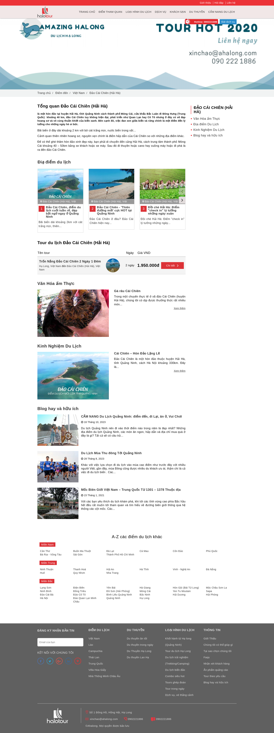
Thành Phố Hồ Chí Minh (120, 554)
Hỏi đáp (218, 2)
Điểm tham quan (110, 11)
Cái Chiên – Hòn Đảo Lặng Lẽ (137, 353)
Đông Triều (79, 591)
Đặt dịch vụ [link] (228, 21)
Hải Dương (179, 594)
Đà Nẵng (211, 569)
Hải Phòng (212, 594)
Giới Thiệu (210, 638)
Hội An (110, 569)
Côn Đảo (178, 551)
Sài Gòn (77, 554)
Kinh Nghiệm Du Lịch (59, 346)
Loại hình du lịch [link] (138, 11)
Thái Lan (94, 657)
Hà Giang (145, 587)
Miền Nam (47, 544)
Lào (91, 644)
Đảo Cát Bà (46, 594)
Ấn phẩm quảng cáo (216, 669)
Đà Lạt (110, 551)
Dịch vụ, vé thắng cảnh (179, 694)
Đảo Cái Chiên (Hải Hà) (56, 201)
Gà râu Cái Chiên (127, 291)
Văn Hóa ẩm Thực (55, 283)
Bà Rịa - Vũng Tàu (51, 554)
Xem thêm (180, 308)
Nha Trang (112, 572)
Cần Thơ (45, 551)
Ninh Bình (45, 591)
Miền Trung (48, 562)
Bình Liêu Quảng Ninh (119, 594)
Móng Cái (145, 591)
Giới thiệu (205, 2)
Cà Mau (144, 551)
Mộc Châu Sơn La (216, 587)
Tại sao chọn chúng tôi (218, 651)
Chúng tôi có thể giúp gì (218, 644)
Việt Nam (56, 266)
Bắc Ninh (145, 594)
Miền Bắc (47, 581)
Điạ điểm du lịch (54, 162)
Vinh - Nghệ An (181, 569)
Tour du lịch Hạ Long (178, 651)
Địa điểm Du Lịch (206, 124)
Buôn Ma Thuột (82, 551)
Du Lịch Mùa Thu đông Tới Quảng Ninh (111, 453)
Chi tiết (172, 265)
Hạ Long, (44, 266)
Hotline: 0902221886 (205, 22)
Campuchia (95, 651)
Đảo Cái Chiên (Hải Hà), (81, 266)
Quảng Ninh (113, 598)
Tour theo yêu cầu (215, 676)
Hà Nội (44, 598)
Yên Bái (111, 587)
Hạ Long (144, 598)
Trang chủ (87, 11)
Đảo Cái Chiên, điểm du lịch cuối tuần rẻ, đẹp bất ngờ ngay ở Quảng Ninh (63, 212)
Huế (42, 572)
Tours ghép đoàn (175, 682)
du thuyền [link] (197, 11)
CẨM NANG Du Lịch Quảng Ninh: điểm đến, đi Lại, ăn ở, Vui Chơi (131, 416)
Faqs (207, 657)
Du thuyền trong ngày (140, 644)
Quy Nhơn (79, 572)
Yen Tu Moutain (182, 591)
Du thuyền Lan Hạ (138, 657)
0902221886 (135, 718)
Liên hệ (231, 2)
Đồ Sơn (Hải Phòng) (118, 591)
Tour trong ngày (174, 688)
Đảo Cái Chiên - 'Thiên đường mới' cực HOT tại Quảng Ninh (114, 210)
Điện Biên (79, 587)
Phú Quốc (212, 551)
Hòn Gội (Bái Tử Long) (186, 587)
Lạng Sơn (45, 587)
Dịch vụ (160, 11)
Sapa (209, 591)
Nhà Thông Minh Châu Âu (104, 676)
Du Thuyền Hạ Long (139, 651)
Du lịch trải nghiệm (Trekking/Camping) (177, 660)
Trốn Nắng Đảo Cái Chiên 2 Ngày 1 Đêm (70, 261)
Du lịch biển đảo (175, 669)
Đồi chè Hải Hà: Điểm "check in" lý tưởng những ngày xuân (163, 210)
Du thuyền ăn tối (137, 638)
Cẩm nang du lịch (221, 11)
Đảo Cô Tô (79, 594)
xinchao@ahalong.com (104, 718)
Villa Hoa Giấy (97, 669)
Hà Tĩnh (144, 569)
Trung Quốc (96, 663)
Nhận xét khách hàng (217, 663)
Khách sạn (178, 11)
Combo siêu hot (175, 676)
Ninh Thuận (46, 569)
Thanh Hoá (79, 569)
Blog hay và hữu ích (58, 408)
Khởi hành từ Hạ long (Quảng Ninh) (178, 641)
